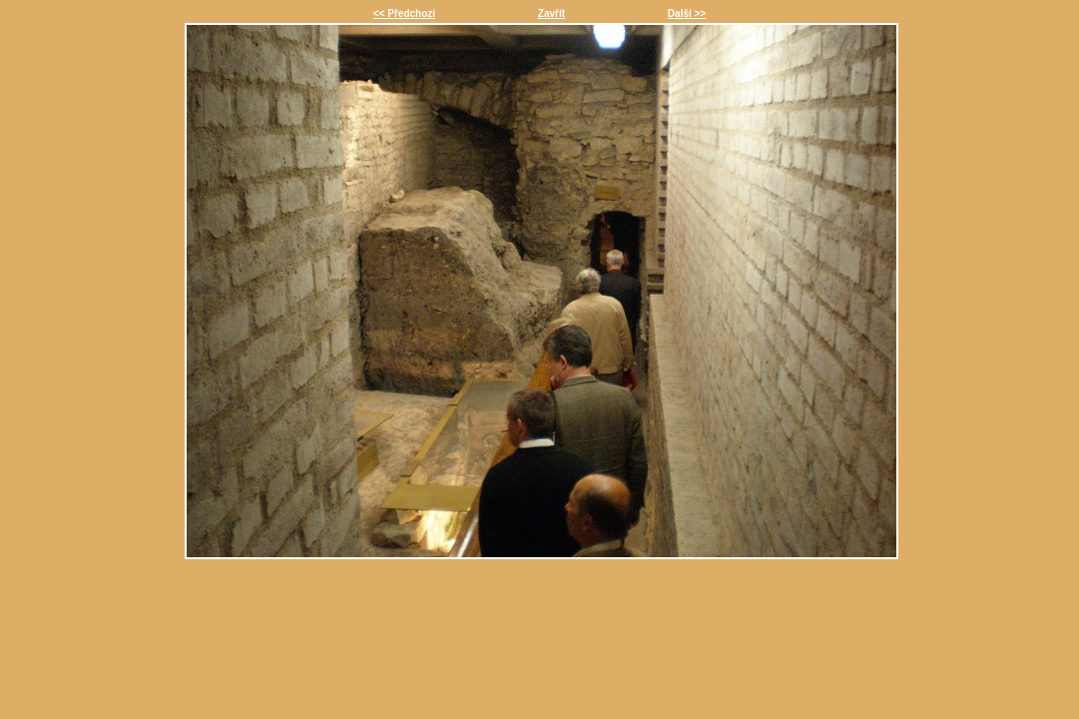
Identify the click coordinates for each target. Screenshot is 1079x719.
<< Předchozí (404, 13)
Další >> (687, 13)
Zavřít (551, 13)
